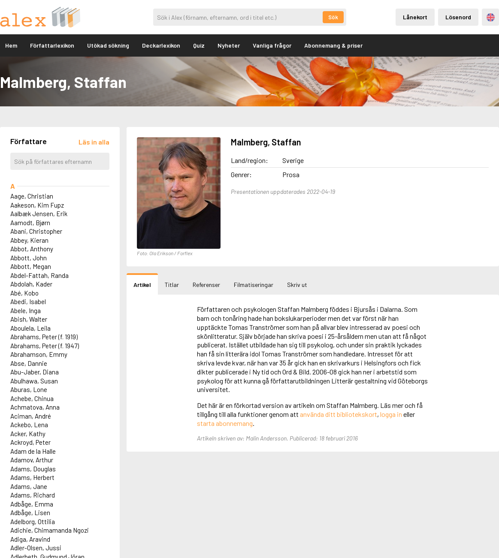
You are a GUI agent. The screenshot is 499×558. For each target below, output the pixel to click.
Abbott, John (28, 258)
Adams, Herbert (32, 477)
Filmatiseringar (253, 284)
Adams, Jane (28, 486)
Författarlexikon (52, 45)
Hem (11, 45)
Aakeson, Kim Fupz (37, 205)
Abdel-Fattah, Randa (39, 275)
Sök (333, 17)
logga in (391, 414)
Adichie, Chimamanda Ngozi (49, 530)
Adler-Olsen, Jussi (35, 548)
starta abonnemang (225, 423)
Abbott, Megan (30, 266)
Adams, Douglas (33, 469)
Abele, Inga (25, 310)
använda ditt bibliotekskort (338, 414)
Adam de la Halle (33, 451)
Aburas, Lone (28, 389)
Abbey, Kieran (29, 240)
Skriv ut (297, 284)
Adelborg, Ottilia (32, 521)
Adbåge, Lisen (30, 512)
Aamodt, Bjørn (30, 222)
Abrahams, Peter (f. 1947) (44, 346)
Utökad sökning (108, 45)
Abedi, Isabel (28, 301)
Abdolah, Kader (31, 284)
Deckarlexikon (161, 45)
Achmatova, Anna (35, 407)
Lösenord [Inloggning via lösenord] (458, 17)
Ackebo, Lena (29, 424)
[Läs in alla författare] (94, 142)
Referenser (206, 284)
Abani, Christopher (36, 231)
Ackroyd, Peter (30, 442)
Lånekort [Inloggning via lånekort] (415, 17)
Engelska (491, 17)
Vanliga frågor (272, 45)
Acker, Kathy (27, 433)
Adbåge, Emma (31, 504)
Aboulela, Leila (30, 328)
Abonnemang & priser (333, 45)
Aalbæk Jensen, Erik (38, 213)
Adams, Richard (32, 495)
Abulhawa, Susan (34, 381)
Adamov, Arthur (31, 460)
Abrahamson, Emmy (38, 354)
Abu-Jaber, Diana (34, 372)
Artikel (142, 284)
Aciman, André (30, 416)
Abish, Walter (28, 319)
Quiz (199, 45)
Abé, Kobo (24, 293)
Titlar (172, 284)
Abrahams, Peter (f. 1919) (44, 337)
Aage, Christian (31, 196)
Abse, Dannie (28, 363)
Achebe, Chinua (32, 398)
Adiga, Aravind (30, 539)
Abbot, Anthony (31, 249)
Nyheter (229, 45)
